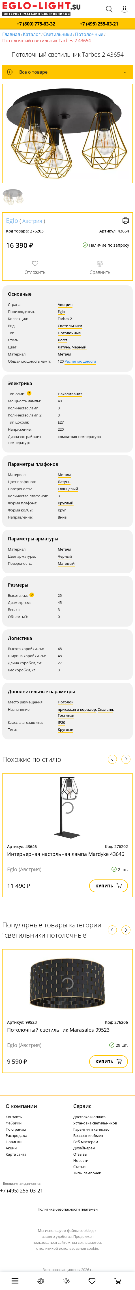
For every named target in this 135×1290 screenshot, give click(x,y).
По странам (16, 1129)
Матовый (66, 563)
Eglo (12, 220)
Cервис (82, 1106)
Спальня (105, 709)
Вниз (62, 517)
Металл (64, 354)
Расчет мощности (80, 361)
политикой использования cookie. (69, 1248)
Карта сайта (16, 1154)
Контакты (14, 1116)
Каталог (31, 34)
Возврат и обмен (88, 1135)
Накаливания (70, 393)
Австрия (32, 220)
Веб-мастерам (85, 1141)
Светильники (57, 34)
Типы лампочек (87, 1172)
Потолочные (89, 34)
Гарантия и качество (91, 1129)
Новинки (14, 1141)
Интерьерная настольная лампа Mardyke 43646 (65, 854)
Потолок (65, 702)
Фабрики (14, 1123)
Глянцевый (68, 488)
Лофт (62, 339)
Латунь (64, 347)
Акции (11, 1148)
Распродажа (16, 1135)
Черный (79, 347)
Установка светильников (95, 1123)
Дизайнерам (84, 1148)
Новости (80, 1160)
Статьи (79, 1166)
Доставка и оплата (89, 1116)
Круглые (65, 729)
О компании (21, 1106)
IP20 (61, 722)
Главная (11, 34)
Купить (108, 886)
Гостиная (66, 715)
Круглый (66, 503)
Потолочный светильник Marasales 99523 (58, 1029)
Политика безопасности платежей (68, 1209)
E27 (61, 422)
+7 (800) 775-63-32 (36, 24)
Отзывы (80, 1154)
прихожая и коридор (77, 709)
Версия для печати (125, 220)
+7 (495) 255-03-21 (99, 24)
